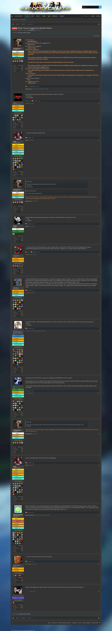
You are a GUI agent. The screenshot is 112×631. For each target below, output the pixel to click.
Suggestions (20, 30)
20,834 (21, 606)
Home (49, 622)
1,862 (22, 66)
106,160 (21, 414)
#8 (98, 331)
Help (80, 622)
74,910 (21, 174)
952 (22, 269)
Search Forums (15, 19)
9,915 (22, 413)
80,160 (21, 548)
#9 (98, 393)
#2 (98, 103)
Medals (62, 16)
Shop (43, 16)
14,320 (21, 239)
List (38, 86)
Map (49, 16)
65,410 (21, 124)
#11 (98, 465)
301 (22, 123)
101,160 (21, 313)
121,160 (21, 607)
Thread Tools (96, 36)
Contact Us (54, 622)
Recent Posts (23, 19)
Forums (27, 16)
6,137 (22, 312)
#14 (98, 591)
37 (22, 237)
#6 (98, 254)
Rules (38, 16)
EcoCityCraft (18, 16)
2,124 (22, 547)
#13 (98, 564)
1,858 (22, 172)
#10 (98, 433)
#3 (98, 140)
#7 (98, 292)
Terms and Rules (86, 622)
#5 (98, 226)
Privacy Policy (94, 622)
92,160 (21, 369)
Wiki (32, 16)
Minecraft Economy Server (64, 622)
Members (54, 16)
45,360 (21, 580)
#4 (98, 201)
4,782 (22, 368)
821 (22, 579)
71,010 (21, 68)
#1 (98, 89)
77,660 (21, 270)
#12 (98, 515)
